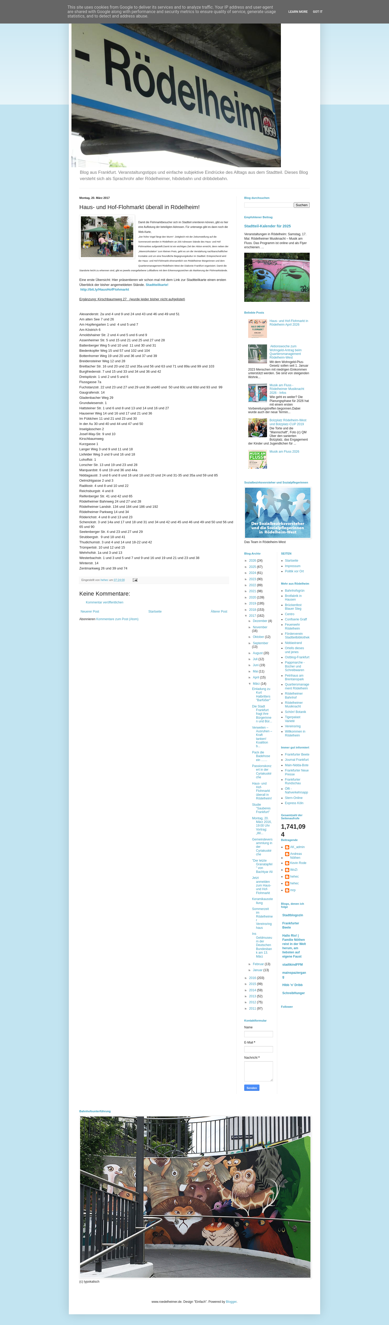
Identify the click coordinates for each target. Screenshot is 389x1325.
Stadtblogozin (292, 915)
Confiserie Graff (296, 619)
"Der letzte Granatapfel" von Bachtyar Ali (262, 866)
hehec (294, 876)
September (260, 643)
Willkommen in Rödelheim (295, 733)
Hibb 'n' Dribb (292, 985)
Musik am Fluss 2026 (284, 451)
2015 (253, 984)
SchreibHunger (293, 993)
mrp (293, 890)
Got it (318, 12)
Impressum (293, 566)
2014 (253, 990)
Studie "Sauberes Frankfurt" (261, 808)
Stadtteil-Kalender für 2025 (267, 226)
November (260, 627)
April (256, 677)
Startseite (155, 611)
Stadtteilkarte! (157, 285)
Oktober (259, 637)
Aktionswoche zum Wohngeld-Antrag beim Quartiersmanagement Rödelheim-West (286, 351)
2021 (253, 591)
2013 (253, 996)
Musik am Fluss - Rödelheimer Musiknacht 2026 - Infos (287, 389)
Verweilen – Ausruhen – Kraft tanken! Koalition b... (262, 737)
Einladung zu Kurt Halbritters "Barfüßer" (261, 694)
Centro (289, 614)
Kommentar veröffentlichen (104, 602)
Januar (258, 970)
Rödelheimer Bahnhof (294, 695)
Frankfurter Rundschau (293, 781)
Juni (256, 665)
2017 (253, 616)
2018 (253, 610)
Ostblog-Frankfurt (297, 657)
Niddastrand (293, 643)
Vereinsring (293, 726)
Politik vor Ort (294, 571)
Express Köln (294, 803)
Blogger (231, 1302)
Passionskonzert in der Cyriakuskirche (261, 771)
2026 (253, 560)
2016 (253, 978)
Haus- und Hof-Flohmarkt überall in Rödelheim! (262, 791)
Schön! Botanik (295, 712)
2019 (253, 603)
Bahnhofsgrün (295, 590)
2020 (253, 597)
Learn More (298, 12)
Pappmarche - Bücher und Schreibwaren (295, 666)
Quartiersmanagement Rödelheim (297, 686)
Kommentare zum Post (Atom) (117, 619)
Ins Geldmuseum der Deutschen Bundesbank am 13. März (262, 945)
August (258, 653)
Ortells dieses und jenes (294, 650)
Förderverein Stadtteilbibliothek (297, 635)
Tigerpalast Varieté (293, 719)
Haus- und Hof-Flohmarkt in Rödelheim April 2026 (289, 322)
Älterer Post (219, 611)
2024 (253, 573)
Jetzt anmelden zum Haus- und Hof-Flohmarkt (261, 885)
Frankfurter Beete (297, 754)
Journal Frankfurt (297, 760)
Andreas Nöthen (296, 855)
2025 (253, 567)
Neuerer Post (90, 611)
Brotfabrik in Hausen (293, 597)
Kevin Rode (298, 863)
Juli (255, 659)
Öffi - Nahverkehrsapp (296, 790)
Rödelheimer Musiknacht (294, 704)
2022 (253, 585)
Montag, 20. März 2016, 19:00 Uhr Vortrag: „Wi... (262, 825)
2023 (253, 579)
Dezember (260, 621)
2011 (253, 1008)
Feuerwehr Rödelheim (292, 626)
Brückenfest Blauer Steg (293, 606)
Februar (259, 964)
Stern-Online (294, 798)
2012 (253, 1002)
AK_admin (297, 847)
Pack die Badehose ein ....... (261, 756)
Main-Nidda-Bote (297, 765)
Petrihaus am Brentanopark (294, 677)
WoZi (294, 870)
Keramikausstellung (262, 901)
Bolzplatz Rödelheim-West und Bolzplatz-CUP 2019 (288, 422)
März (257, 683)
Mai (256, 671)
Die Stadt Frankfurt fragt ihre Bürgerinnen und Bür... (262, 714)
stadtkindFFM (292, 964)
